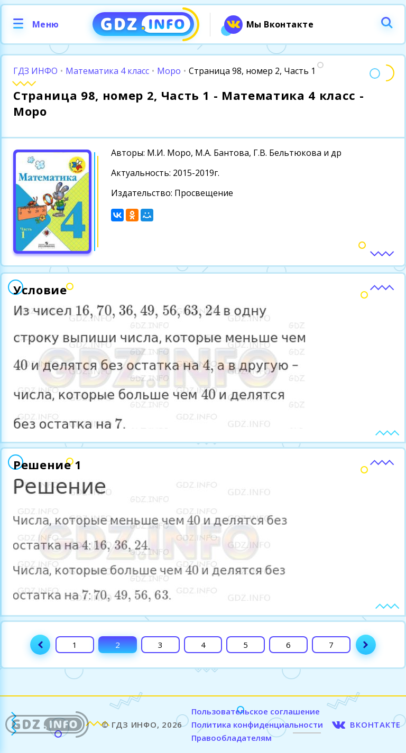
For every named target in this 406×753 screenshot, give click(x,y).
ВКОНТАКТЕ (375, 724)
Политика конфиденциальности (257, 724)
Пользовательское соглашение (255, 711)
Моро (169, 71)
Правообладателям (231, 737)
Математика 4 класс (107, 71)
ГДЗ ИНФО (35, 71)
